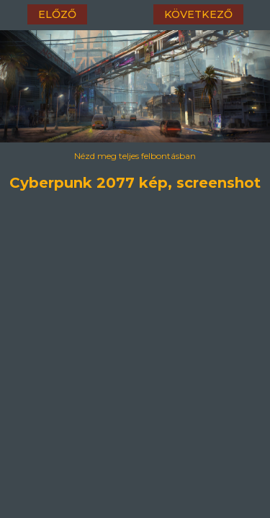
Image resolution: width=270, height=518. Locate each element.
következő (198, 14)
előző (57, 14)
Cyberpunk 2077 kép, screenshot (135, 180)
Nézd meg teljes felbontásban (135, 155)
